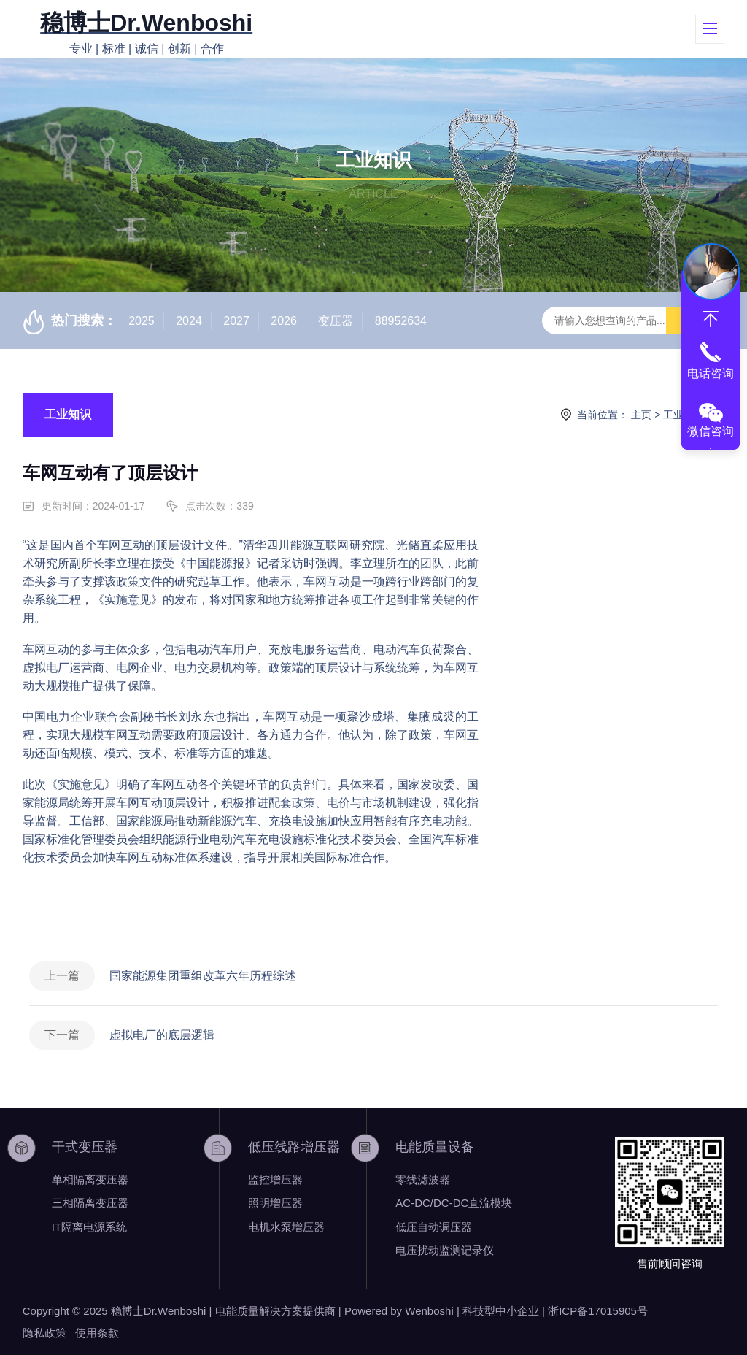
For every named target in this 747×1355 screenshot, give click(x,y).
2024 (189, 321)
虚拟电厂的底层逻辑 (161, 1035)
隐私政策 (44, 1333)
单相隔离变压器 (90, 1179)
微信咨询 (710, 431)
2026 (284, 321)
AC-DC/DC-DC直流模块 (453, 1203)
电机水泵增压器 (286, 1227)
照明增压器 (275, 1203)
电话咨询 (710, 373)
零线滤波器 (422, 1179)
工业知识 (67, 414)
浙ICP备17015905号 (598, 1311)
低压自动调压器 (433, 1227)
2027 (236, 321)
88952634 (401, 321)
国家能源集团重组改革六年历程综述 (202, 976)
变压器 (335, 321)
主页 (641, 415)
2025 (141, 321)
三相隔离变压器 (90, 1203)
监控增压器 (275, 1179)
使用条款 (97, 1333)
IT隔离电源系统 (89, 1227)
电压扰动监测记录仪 (444, 1250)
